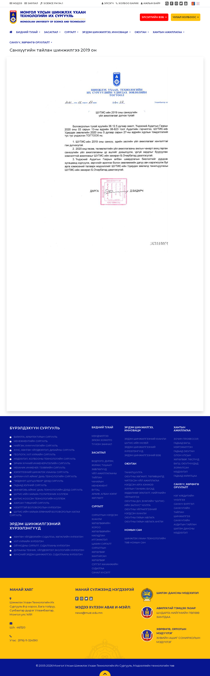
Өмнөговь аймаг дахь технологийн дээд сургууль (47, 489)
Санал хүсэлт (101, 572)
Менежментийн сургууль (30, 441)
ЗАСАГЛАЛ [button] (51, 32)
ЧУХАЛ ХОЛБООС (186, 17)
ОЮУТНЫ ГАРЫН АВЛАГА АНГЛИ (143, 521)
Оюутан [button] (141, 32)
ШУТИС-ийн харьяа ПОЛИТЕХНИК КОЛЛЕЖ (40, 494)
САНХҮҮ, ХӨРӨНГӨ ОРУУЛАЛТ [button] (29, 42)
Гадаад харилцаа (185, 475)
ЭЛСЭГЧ (108, 3)
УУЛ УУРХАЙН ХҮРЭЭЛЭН (28, 541)
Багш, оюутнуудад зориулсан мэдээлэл (186, 467)
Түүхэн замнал (102, 444)
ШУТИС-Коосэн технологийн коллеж (39, 498)
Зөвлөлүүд (99, 469)
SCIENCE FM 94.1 (51, 3)
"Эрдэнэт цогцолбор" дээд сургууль (38, 481)
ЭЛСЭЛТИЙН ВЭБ (154, 17)
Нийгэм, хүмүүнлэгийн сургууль (35, 445)
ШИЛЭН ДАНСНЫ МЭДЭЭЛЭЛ (177, 593)
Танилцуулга (133, 472)
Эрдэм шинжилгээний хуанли (145, 438)
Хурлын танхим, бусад (139, 488)
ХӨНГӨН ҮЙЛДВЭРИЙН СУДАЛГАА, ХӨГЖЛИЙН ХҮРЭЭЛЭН (48, 536)
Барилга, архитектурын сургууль (35, 436)
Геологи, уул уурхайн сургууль (34, 454)
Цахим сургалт (102, 543)
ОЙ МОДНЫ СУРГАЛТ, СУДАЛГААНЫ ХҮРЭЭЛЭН (41, 545)
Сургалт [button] (70, 32)
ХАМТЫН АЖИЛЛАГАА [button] (168, 32)
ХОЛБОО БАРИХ (127, 3)
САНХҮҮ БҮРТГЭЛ (184, 504)
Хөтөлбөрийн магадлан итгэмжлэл (101, 535)
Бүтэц (95, 489)
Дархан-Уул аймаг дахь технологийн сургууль (45, 476)
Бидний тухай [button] (27, 32)
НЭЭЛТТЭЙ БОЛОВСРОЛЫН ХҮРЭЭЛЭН (37, 507)
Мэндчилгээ (100, 436)
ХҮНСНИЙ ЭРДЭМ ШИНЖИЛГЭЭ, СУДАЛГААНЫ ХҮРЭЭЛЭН (48, 554)
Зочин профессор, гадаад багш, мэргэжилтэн (186, 443)
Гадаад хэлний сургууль (30, 485)
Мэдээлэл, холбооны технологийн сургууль (44, 458)
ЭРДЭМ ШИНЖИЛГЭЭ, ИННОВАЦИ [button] (105, 32)
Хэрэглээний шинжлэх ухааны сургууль (40, 472)
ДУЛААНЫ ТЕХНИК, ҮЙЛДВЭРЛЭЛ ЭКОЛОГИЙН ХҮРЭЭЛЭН (48, 550)
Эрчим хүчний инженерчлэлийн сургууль (41, 463)
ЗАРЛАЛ (31, 3)
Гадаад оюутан (184, 451)
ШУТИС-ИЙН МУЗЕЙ (136, 443)
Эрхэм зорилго (102, 440)
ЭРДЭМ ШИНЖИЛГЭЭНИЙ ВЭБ (142, 455)
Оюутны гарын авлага (139, 517)
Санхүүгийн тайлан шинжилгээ (182, 512)
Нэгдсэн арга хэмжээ (138, 484)
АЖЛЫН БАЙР (150, 3)
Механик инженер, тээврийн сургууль (39, 467)
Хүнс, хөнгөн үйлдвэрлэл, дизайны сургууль (43, 450)
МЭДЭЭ (16, 3)
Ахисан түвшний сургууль (31, 503)
